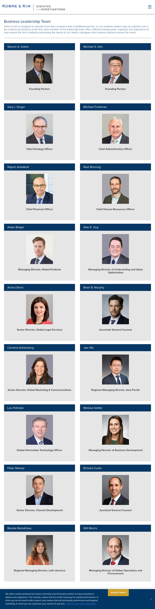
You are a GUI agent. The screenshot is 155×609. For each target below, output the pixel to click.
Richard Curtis (92, 468)
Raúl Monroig (92, 167)
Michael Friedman (95, 107)
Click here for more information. (81, 605)
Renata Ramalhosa (19, 528)
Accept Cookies (118, 593)
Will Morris (90, 528)
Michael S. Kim (93, 47)
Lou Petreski (15, 408)
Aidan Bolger (15, 227)
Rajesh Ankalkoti (18, 167)
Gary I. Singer (16, 107)
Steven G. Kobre (18, 47)
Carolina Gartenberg (20, 348)
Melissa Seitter (92, 408)
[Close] (151, 600)
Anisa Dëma (15, 287)
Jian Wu (88, 348)
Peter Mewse (16, 468)
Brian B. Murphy (93, 287)
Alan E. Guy (91, 227)
